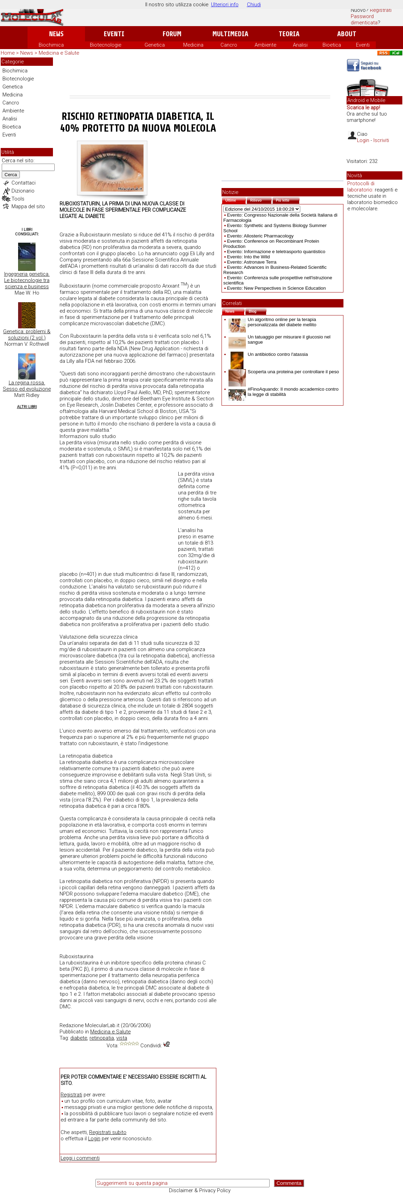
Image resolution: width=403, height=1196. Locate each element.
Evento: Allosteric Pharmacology (260, 236)
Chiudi (254, 4)
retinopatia (102, 1038)
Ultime (235, 199)
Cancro (228, 45)
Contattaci (23, 183)
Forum (171, 34)
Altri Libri (27, 407)
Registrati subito (107, 1132)
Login (94, 1138)
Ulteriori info (225, 4)
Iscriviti (381, 140)
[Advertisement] (200, 76)
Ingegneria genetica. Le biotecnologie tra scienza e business (27, 280)
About (346, 34)
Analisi (300, 45)
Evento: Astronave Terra (252, 262)
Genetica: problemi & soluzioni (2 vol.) (27, 334)
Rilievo (261, 199)
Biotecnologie (105, 45)
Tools (17, 199)
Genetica (155, 45)
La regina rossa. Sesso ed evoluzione (27, 386)
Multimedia (230, 34)
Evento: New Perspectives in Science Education (276, 288)
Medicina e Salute (59, 53)
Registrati (381, 10)
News (56, 34)
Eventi (114, 34)
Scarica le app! (363, 107)
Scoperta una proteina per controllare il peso (283, 371)
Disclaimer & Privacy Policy (200, 1190)
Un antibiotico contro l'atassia (268, 354)
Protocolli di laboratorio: (360, 186)
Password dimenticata (364, 19)
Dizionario (22, 191)
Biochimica (51, 45)
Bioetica (332, 45)
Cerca (11, 174)
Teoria (289, 34)
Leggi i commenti (80, 1158)
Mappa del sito (28, 206)
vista (121, 1038)
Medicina (193, 45)
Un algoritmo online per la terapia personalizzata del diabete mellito (272, 322)
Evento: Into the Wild (248, 256)
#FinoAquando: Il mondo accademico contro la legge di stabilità (283, 391)
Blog (257, 310)
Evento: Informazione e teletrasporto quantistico (276, 251)
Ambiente (265, 45)
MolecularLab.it (102, 1025)
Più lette (288, 199)
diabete (78, 1038)
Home (8, 53)
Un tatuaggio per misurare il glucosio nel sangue (279, 339)
